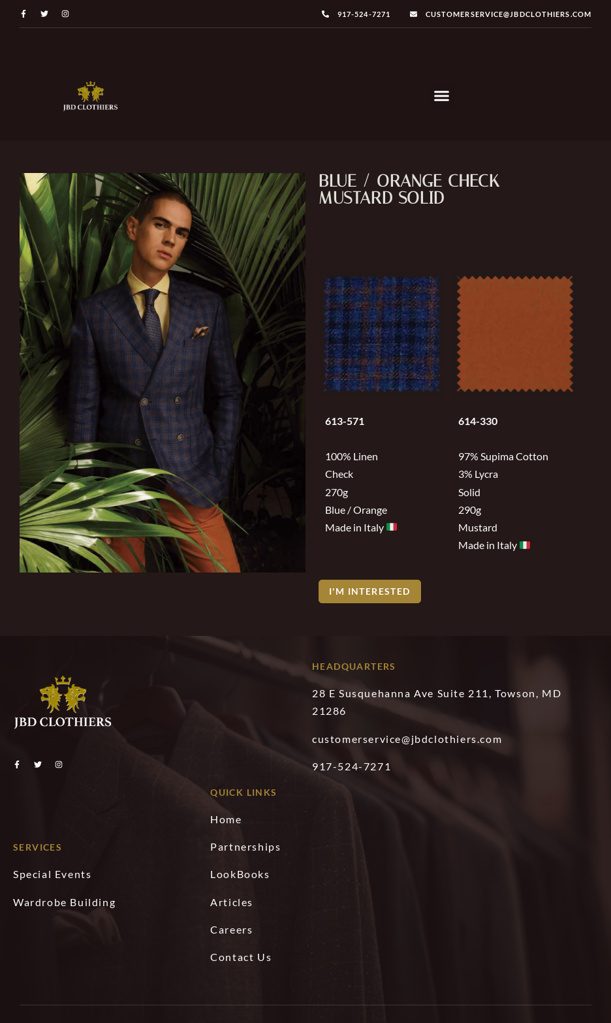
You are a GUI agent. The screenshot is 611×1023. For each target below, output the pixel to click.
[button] (442, 96)
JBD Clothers (261, 1003)
